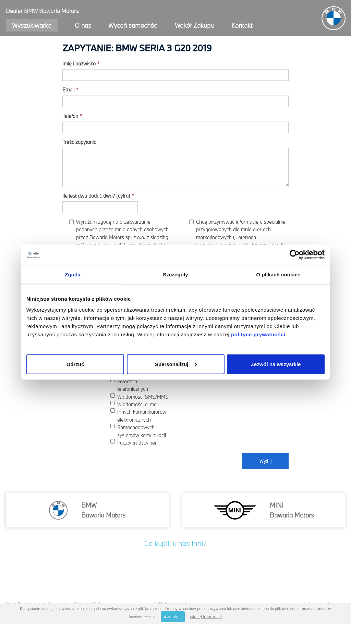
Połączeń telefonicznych (129, 385)
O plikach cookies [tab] (278, 274)
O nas (83, 25)
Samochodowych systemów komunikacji (138, 431)
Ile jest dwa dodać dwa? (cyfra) (98, 195)
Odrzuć (75, 364)
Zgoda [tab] (73, 274)
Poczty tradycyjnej (133, 442)
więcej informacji (206, 616)
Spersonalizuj (176, 364)
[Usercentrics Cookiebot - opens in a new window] (295, 255)
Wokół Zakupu (194, 25)
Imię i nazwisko (81, 63)
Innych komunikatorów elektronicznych (138, 415)
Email (70, 89)
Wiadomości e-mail (134, 404)
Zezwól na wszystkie (276, 364)
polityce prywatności (258, 334)
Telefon (72, 116)
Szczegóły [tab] (175, 274)
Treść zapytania (79, 142)
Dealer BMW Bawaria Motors (42, 10)
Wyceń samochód (133, 25)
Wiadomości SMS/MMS (139, 396)
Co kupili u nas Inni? (175, 543)
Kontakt (242, 25)
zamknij (173, 616)
